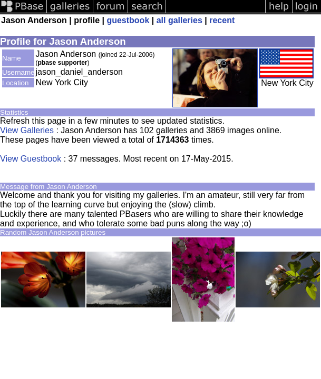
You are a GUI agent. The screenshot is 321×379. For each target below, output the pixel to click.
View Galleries (27, 130)
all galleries (179, 20)
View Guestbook (30, 158)
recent (222, 20)
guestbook (127, 20)
